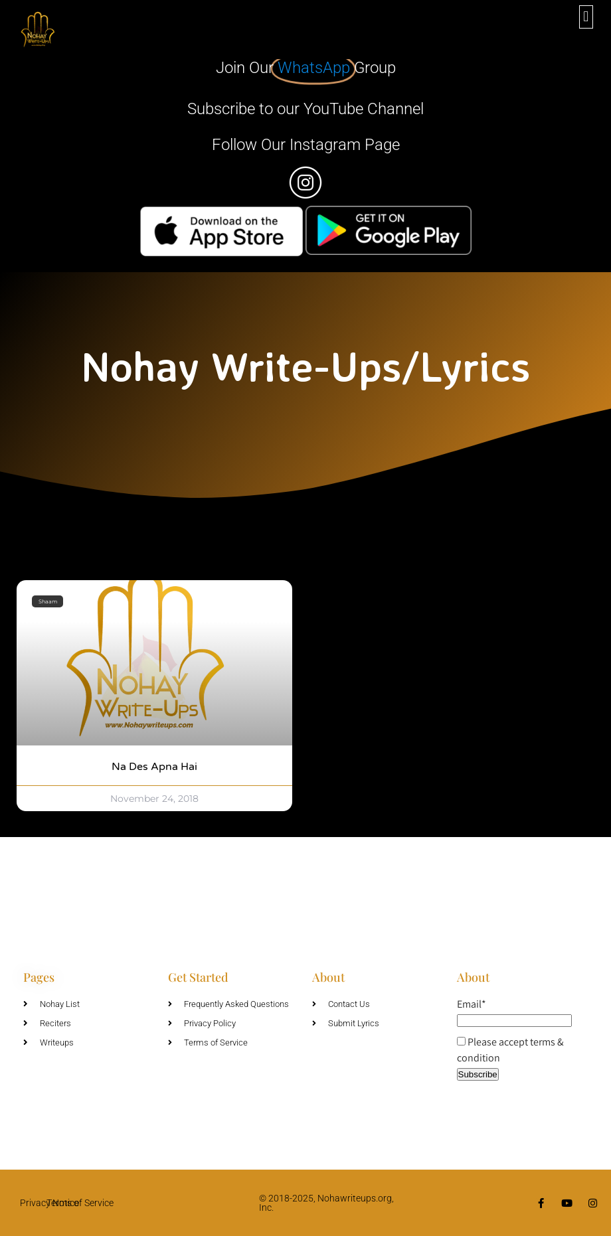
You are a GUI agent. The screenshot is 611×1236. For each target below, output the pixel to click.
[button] (586, 17)
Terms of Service (80, 1202)
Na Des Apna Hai (154, 766)
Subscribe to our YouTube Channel (305, 109)
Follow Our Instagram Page (306, 144)
